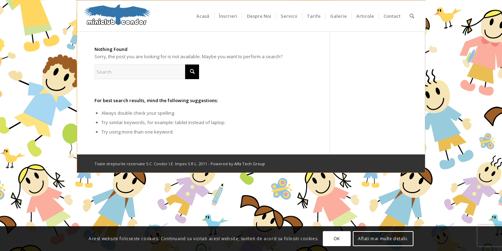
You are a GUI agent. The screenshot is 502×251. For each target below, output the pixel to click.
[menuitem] (203, 16)
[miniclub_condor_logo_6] (117, 16)
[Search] (412, 16)
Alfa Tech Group (249, 163)
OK (337, 239)
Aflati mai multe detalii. (383, 239)
